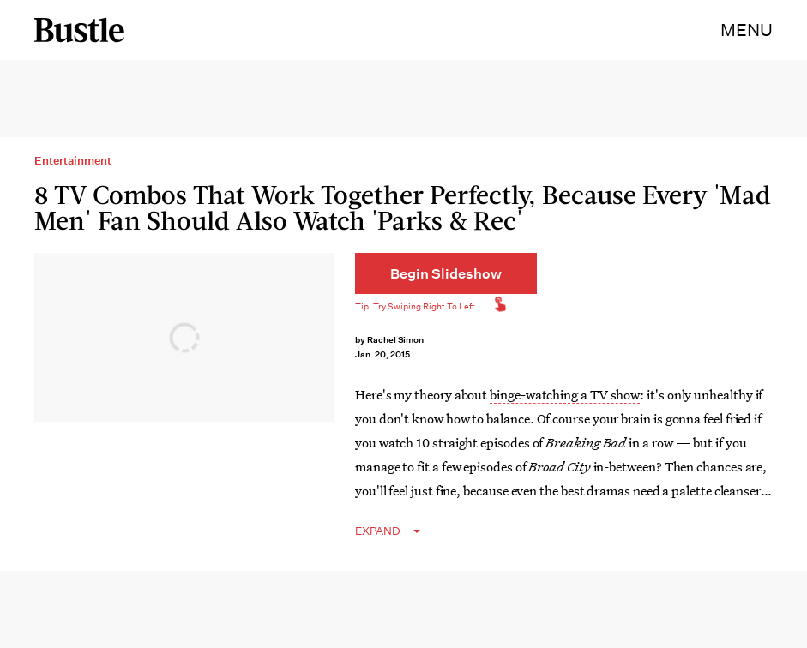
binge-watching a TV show (565, 394)
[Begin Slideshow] (446, 273)
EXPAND (377, 531)
